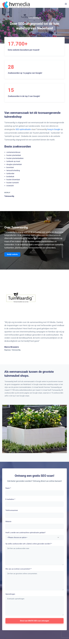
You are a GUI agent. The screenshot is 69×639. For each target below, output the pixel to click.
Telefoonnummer (11, 510)
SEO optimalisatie (23, 129)
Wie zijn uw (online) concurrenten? (18, 569)
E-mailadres (10, 499)
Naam (8, 488)
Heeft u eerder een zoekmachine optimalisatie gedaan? (25, 533)
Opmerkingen (10, 594)
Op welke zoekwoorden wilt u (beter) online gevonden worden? (28, 544)
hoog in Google (53, 129)
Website (8, 522)
